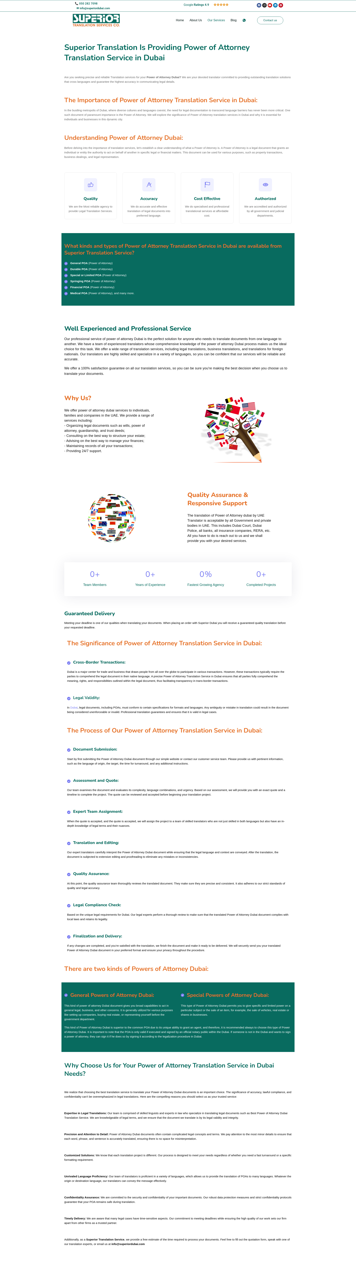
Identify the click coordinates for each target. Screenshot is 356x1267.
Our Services (216, 20)
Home (180, 20)
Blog (234, 20)
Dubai (74, 711)
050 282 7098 (88, 3)
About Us (195, 20)
